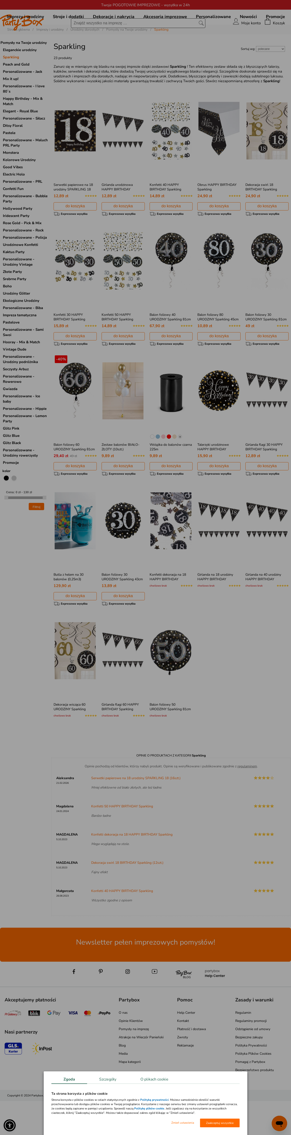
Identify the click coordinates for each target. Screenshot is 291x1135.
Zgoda (69, 1079)
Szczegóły (107, 1079)
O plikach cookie (154, 1079)
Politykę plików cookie (149, 1108)
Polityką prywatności (154, 1100)
